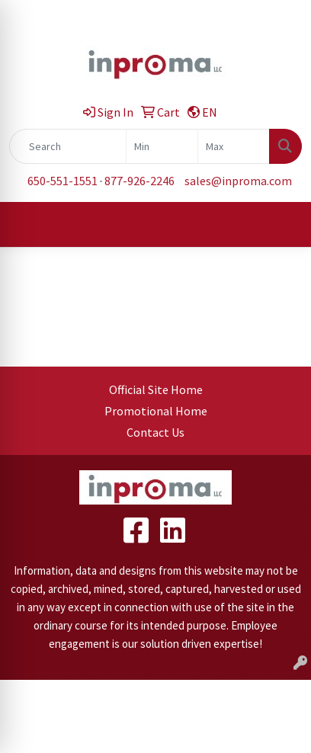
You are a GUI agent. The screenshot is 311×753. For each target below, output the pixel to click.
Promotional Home (155, 410)
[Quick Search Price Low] (162, 146)
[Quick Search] (68, 146)
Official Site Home (156, 389)
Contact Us (155, 432)
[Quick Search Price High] (233, 146)
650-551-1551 (62, 180)
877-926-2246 (139, 180)
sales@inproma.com (238, 180)
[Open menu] (280, 225)
